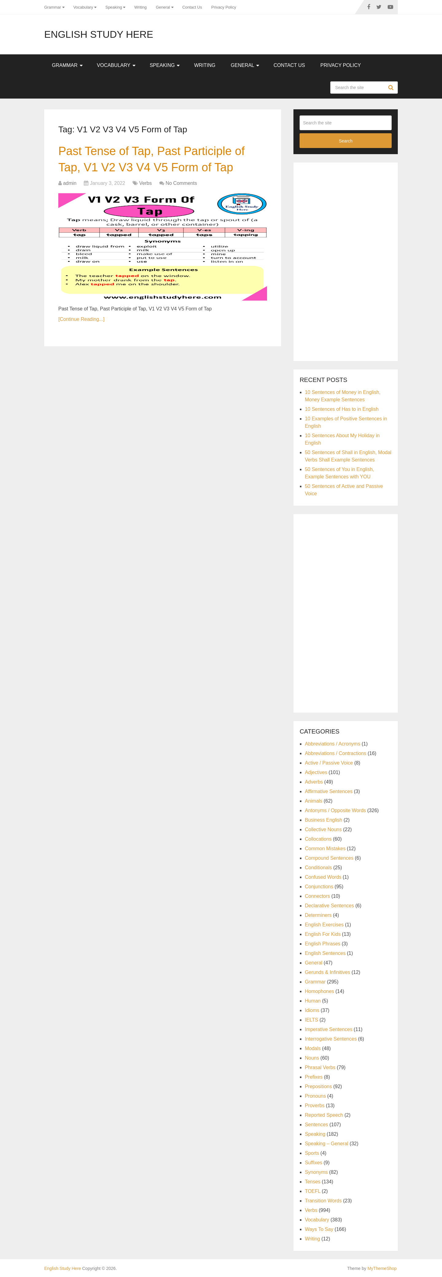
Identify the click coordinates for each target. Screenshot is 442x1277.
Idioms (312, 1010)
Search (392, 87)
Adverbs (314, 781)
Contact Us (192, 7)
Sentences (316, 1124)
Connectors (317, 896)
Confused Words (323, 877)
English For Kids (323, 934)
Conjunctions (319, 886)
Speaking (113, 7)
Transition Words (323, 1200)
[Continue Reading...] (81, 319)
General (163, 7)
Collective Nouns (323, 829)
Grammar (52, 7)
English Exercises (324, 924)
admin (69, 183)
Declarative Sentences (329, 905)
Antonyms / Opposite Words (335, 810)
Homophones (319, 991)
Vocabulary (83, 7)
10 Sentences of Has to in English (341, 409)
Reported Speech (324, 1115)
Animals (313, 801)
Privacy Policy (223, 7)
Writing (140, 7)
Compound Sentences (329, 858)
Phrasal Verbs (320, 1067)
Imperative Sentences (328, 1029)
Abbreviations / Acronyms (332, 743)
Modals (313, 1048)
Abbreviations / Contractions (335, 753)
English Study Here (98, 34)
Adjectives (316, 772)
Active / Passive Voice (329, 762)
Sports (312, 1153)
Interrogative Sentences (331, 1038)
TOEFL (312, 1191)
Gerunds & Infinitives (327, 972)
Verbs (145, 183)
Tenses (312, 1181)
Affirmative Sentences (328, 791)
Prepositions (318, 1086)
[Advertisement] (346, 261)
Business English (323, 820)
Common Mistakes (325, 848)
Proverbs (314, 1105)
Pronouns (315, 1096)
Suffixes (313, 1162)
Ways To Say (319, 1229)
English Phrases (322, 943)
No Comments (181, 183)
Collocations (318, 839)
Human (313, 1000)
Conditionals (318, 867)
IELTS (311, 1019)
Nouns (312, 1058)
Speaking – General (326, 1143)
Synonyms (316, 1172)
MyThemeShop (382, 1268)
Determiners (318, 915)
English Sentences (325, 953)
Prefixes (314, 1077)
